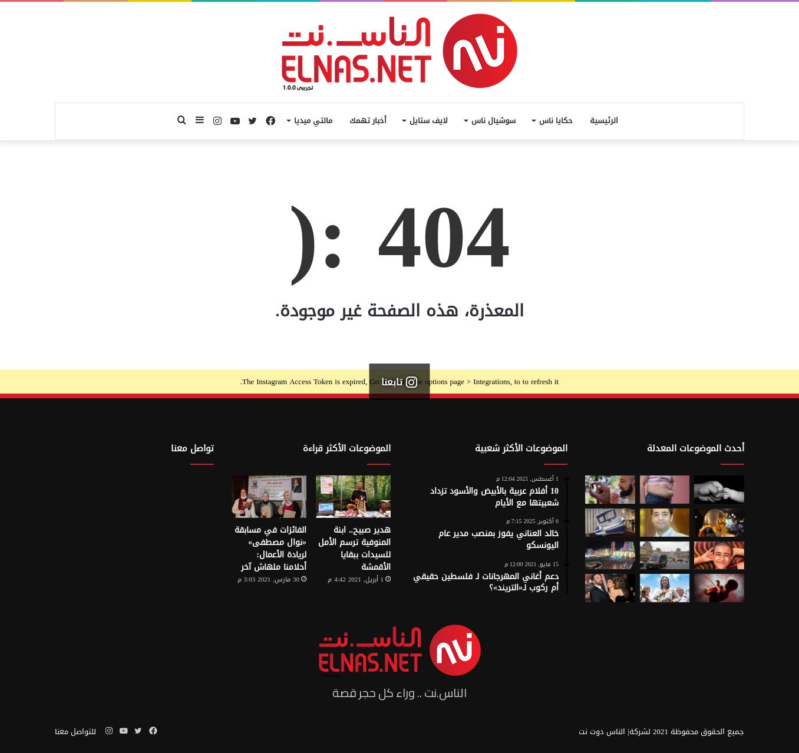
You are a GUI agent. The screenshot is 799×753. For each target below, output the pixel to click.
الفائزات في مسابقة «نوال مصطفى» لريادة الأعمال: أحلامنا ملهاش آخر (270, 548)
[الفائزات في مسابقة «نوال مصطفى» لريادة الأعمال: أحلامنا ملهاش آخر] (269, 496)
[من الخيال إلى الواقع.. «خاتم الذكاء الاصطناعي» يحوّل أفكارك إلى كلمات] (610, 489)
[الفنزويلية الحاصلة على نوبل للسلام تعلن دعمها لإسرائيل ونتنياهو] (665, 588)
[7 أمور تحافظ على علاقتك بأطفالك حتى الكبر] (719, 489)
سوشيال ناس (493, 120)
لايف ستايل (429, 120)
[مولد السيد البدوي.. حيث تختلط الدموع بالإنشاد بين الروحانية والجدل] (610, 555)
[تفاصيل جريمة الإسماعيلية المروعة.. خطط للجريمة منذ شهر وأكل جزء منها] (719, 555)
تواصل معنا (192, 448)
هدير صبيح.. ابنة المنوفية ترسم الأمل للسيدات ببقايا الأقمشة (354, 548)
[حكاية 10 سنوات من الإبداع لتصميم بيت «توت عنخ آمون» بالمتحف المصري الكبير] (719, 522)
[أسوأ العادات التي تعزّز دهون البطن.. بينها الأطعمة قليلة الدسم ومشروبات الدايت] (665, 489)
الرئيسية (604, 120)
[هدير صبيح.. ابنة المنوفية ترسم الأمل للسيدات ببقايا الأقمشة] (353, 496)
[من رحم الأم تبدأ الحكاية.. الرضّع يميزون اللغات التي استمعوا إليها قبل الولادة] (719, 588)
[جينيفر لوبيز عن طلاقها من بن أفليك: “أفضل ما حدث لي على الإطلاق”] (610, 588)
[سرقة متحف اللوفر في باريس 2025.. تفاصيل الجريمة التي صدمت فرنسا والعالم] (665, 555)
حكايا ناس (556, 120)
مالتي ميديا (313, 120)
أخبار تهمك (368, 120)
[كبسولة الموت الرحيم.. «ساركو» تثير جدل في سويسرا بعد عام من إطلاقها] (610, 522)
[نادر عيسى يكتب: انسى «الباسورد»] (665, 522)
